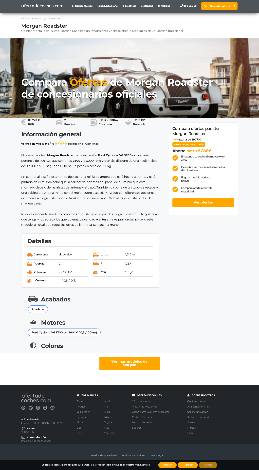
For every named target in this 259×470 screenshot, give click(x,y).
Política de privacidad (104, 455)
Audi (107, 401)
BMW (80, 401)
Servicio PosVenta (142, 422)
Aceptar (167, 464)
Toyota (108, 422)
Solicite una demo (197, 411)
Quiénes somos (196, 401)
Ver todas (109, 433)
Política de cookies (133, 455)
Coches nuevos (83, 5)
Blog (190, 433)
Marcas (191, 427)
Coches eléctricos (142, 417)
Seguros (136, 427)
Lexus (80, 433)
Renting (148, 5)
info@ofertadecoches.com (36, 440)
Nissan (108, 417)
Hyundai (81, 417)
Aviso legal (157, 455)
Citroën (81, 422)
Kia (106, 406)
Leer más (145, 464)
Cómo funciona (141, 401)
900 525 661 (190, 5)
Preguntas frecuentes (144, 406)
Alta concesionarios (198, 406)
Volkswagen (84, 411)
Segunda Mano (109, 5)
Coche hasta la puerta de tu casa (150, 411)
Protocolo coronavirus (199, 417)
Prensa (191, 422)
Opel (79, 427)
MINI (107, 411)
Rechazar (188, 464)
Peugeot (82, 406)
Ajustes (208, 464)
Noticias (165, 5)
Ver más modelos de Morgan (129, 363)
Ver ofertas (203, 202)
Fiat (106, 427)
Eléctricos (130, 5)
